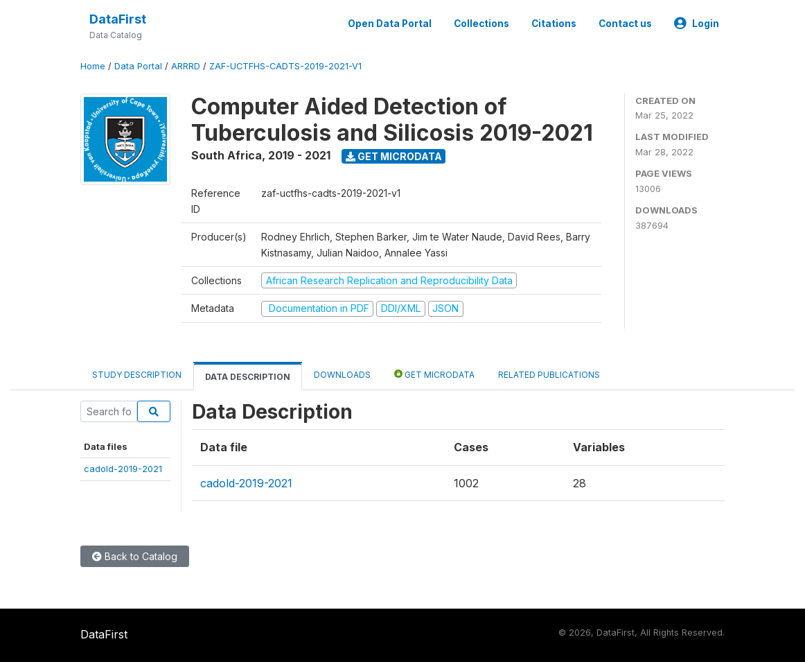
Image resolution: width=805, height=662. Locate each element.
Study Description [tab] (137, 374)
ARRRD (185, 66)
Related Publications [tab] (549, 374)
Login (696, 23)
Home (92, 66)
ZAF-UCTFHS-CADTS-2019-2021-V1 (285, 66)
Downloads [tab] (342, 374)
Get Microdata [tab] (434, 374)
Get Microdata (394, 156)
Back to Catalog (134, 556)
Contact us (625, 23)
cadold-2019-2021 (123, 468)
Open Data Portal (390, 23)
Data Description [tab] (247, 377)
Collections (481, 23)
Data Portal (138, 66)
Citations (553, 23)
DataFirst (117, 19)
